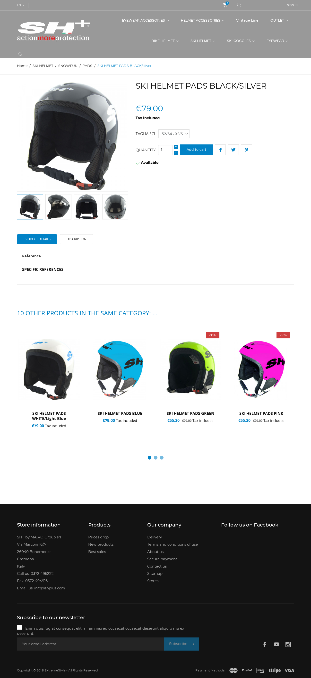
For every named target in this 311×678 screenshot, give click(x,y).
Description (76, 239)
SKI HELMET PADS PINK (261, 413)
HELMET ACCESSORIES (201, 20)
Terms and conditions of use (172, 544)
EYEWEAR (276, 41)
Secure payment (162, 559)
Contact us (157, 566)
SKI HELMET (201, 41)
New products (100, 544)
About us (155, 552)
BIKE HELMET (163, 41)
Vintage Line (247, 20)
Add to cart (196, 149)
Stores (152, 581)
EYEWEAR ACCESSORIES (144, 20)
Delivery (154, 537)
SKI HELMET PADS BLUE (120, 413)
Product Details (37, 239)
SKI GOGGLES (239, 41)
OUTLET (277, 20)
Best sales (97, 552)
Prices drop (98, 537)
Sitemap (155, 574)
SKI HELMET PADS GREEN (190, 413)
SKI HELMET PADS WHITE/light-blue (49, 416)
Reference (31, 255)
